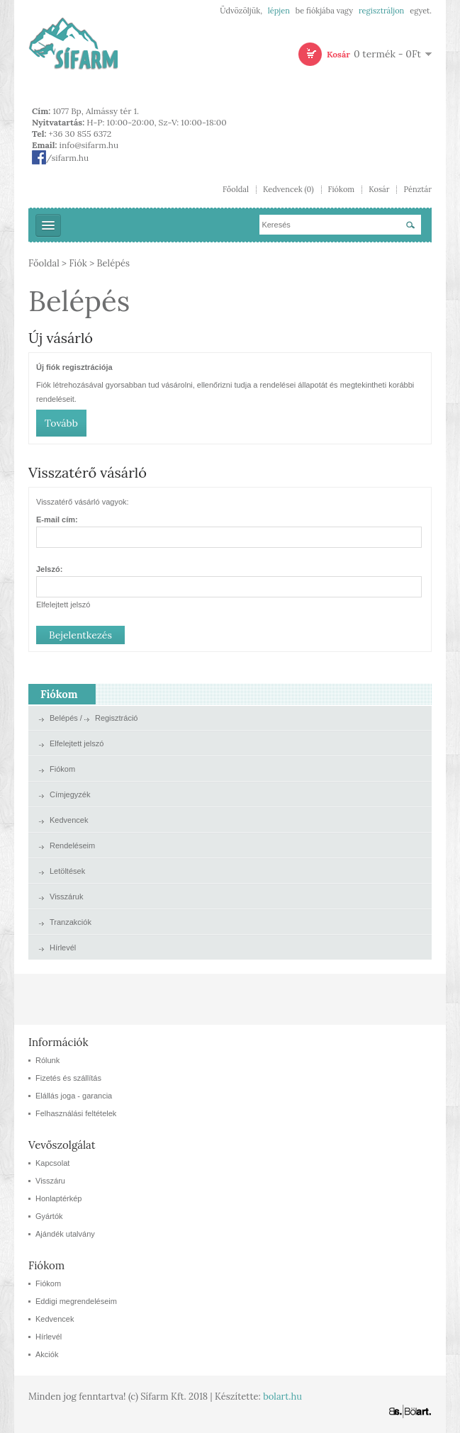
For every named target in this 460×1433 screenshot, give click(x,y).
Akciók (46, 1354)
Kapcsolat (52, 1163)
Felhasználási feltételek (75, 1113)
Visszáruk (66, 896)
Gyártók (49, 1216)
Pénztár (417, 189)
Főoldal (236, 189)
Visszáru (50, 1180)
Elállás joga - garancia (73, 1095)
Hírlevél (63, 947)
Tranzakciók (70, 922)
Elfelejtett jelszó (63, 604)
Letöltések (67, 871)
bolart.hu (282, 1396)
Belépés (113, 263)
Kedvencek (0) (288, 189)
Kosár (379, 189)
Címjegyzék (70, 794)
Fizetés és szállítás (68, 1078)
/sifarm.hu (60, 157)
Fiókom (341, 189)
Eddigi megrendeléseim (76, 1301)
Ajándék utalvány (65, 1234)
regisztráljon (381, 11)
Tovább (61, 423)
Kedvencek (69, 820)
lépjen (279, 11)
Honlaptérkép (58, 1198)
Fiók (77, 263)
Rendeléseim (72, 845)
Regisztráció (116, 718)
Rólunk (47, 1060)
